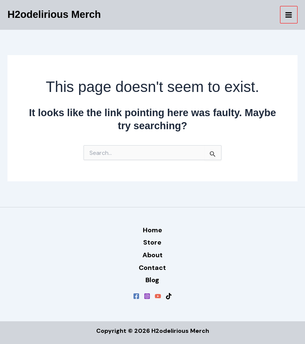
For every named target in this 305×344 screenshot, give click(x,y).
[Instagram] (147, 296)
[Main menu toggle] (289, 15)
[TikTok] (169, 296)
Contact (152, 267)
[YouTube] (158, 296)
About (152, 255)
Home (152, 230)
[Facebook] (136, 296)
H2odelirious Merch (54, 14)
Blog (152, 279)
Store (152, 242)
